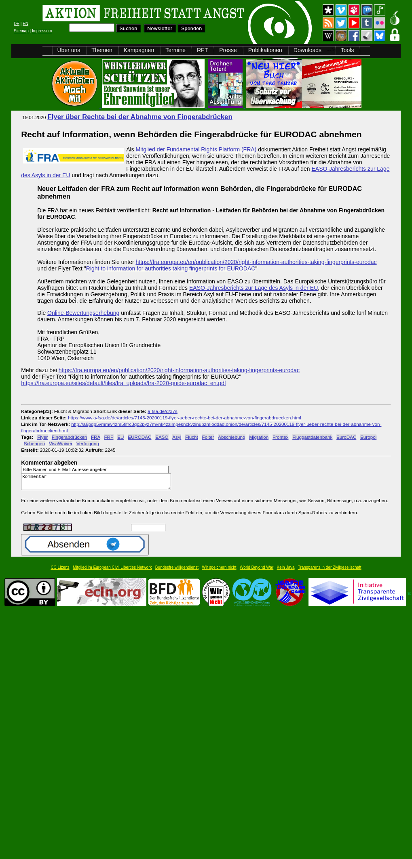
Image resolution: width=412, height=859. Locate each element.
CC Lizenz (60, 571)
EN (25, 23)
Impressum (42, 31)
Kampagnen (139, 50)
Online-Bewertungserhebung (83, 313)
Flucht (191, 437)
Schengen (34, 443)
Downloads (307, 50)
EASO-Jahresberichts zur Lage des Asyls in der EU (253, 288)
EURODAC (139, 437)
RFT (202, 50)
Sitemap (21, 31)
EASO (161, 437)
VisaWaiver (60, 443)
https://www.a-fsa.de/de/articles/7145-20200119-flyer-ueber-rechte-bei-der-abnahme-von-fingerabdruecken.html (184, 417)
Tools (347, 50)
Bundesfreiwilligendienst (177, 571)
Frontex (281, 437)
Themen (101, 50)
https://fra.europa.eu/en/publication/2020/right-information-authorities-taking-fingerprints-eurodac (255, 262)
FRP (108, 437)
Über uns (68, 50)
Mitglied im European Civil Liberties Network (112, 571)
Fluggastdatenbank (312, 437)
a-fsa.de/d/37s (162, 411)
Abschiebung (231, 437)
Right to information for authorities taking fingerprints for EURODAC (171, 268)
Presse (228, 50)
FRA (95, 437)
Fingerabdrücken (69, 437)
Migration (258, 437)
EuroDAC (346, 437)
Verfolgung (87, 443)
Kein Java (286, 571)
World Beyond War (256, 571)
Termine (175, 50)
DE (16, 23)
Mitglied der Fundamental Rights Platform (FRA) (196, 149)
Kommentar (98, 483)
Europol (368, 437)
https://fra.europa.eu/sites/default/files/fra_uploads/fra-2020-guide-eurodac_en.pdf (123, 383)
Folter (208, 437)
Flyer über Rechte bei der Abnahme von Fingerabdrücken (139, 117)
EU (120, 437)
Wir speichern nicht (219, 571)
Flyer (42, 437)
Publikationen (265, 50)
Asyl (176, 437)
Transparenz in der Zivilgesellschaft (329, 571)
